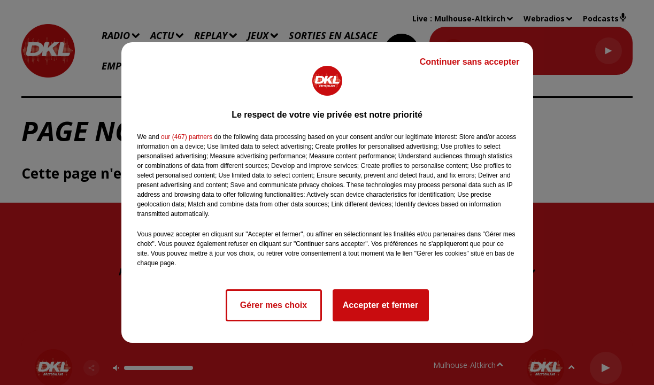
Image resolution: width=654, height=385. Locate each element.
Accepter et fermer (380, 305)
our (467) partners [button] (186, 137)
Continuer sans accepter (470, 61)
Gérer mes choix (273, 305)
